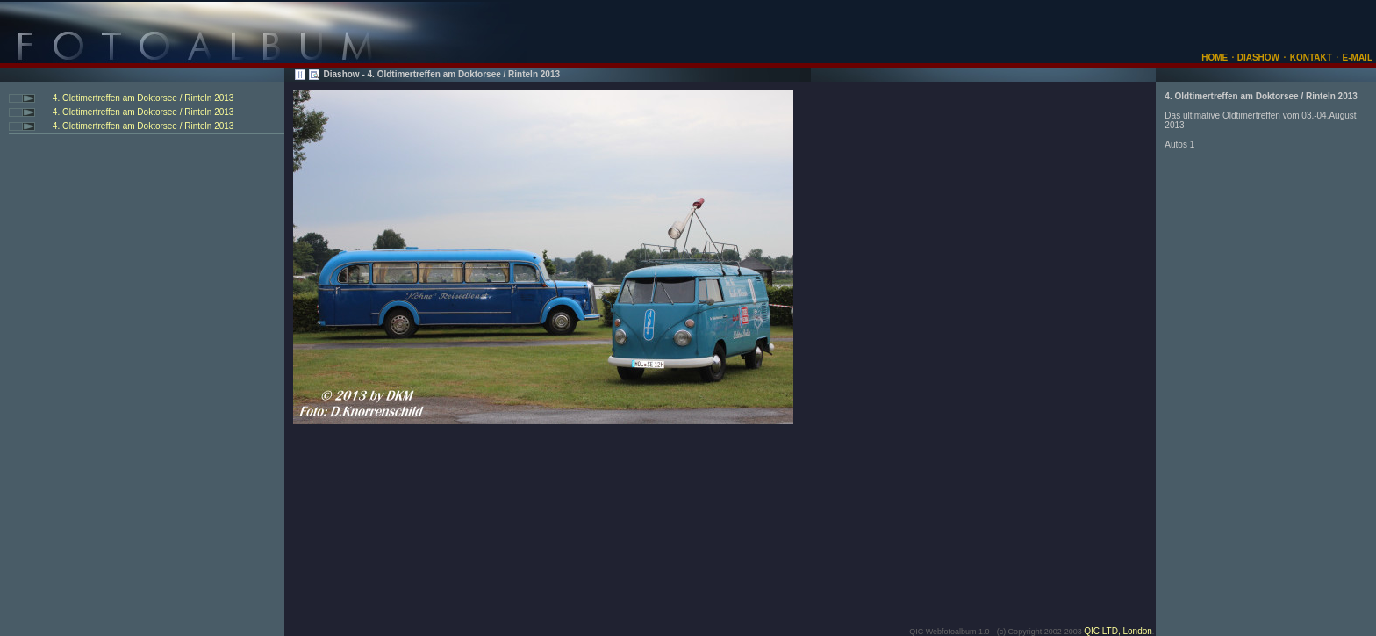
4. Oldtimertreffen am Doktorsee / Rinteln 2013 (141, 98)
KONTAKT (1311, 57)
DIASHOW (1257, 57)
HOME (1214, 57)
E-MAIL (1357, 57)
